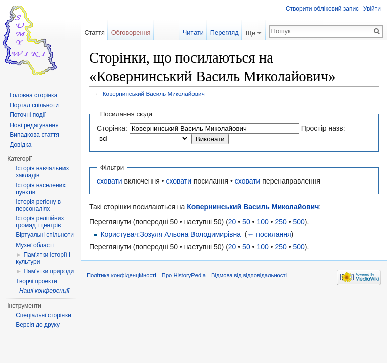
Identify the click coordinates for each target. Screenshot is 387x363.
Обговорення (131, 32)
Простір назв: (323, 128)
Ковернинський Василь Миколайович (154, 93)
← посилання (269, 234)
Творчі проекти (36, 281)
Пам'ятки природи (48, 271)
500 (298, 222)
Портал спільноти (34, 105)
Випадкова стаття (34, 134)
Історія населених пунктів (41, 189)
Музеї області (35, 245)
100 (262, 222)
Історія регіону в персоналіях (38, 205)
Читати (193, 32)
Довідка (20, 144)
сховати (109, 181)
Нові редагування (34, 125)
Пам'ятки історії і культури (43, 258)
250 (280, 222)
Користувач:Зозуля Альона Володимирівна (170, 234)
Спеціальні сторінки (43, 315)
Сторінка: (112, 128)
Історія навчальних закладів (42, 172)
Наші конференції (44, 290)
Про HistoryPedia (184, 275)
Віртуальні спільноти (45, 234)
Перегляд (224, 32)
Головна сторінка (33, 95)
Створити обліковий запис (322, 8)
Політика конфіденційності (121, 275)
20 (232, 222)
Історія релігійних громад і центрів (40, 222)
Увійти (372, 8)
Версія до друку (38, 324)
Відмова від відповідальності (249, 275)
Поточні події (28, 114)
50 (246, 222)
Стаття (94, 32)
